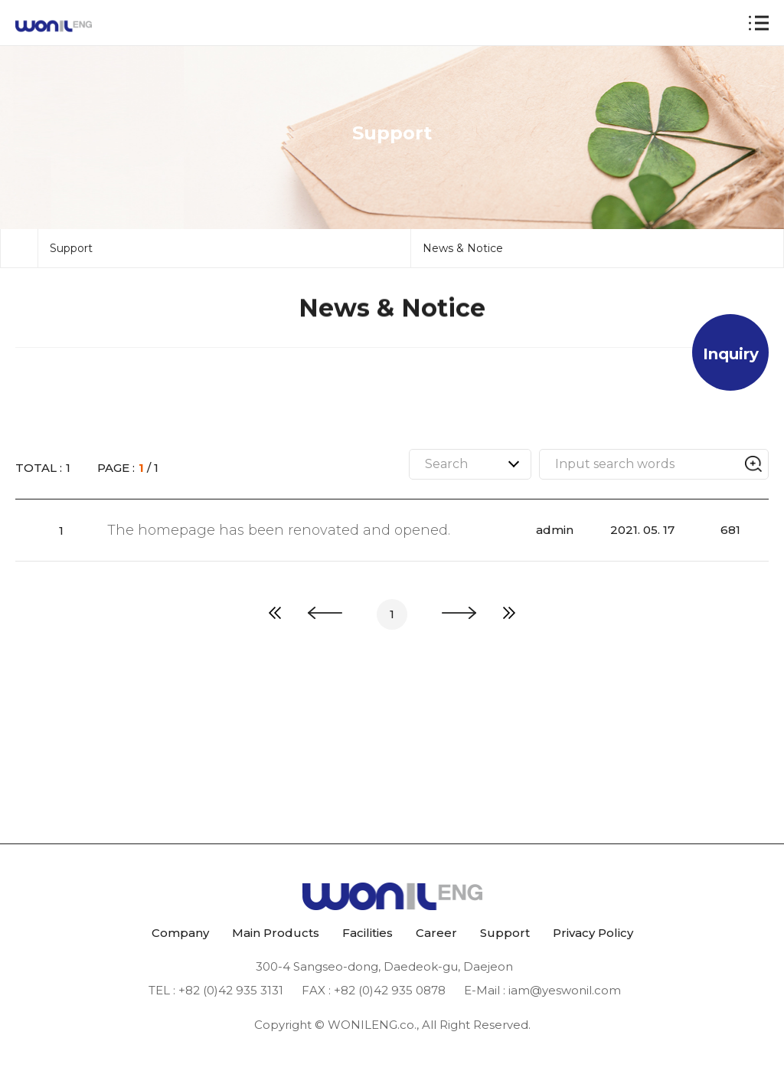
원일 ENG (53, 26)
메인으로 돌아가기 (19, 307)
